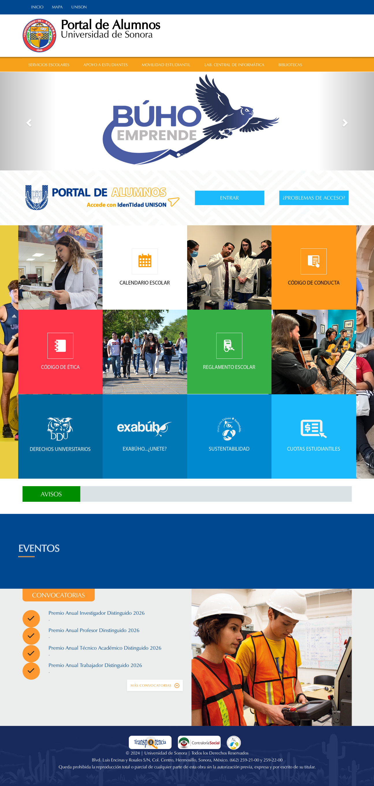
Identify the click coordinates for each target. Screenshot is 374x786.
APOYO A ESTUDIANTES (105, 64)
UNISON (79, 7)
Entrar (229, 198)
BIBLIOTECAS (290, 64)
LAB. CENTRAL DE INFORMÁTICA (234, 64)
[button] (28, 121)
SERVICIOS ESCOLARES (48, 64)
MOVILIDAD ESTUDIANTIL (166, 64)
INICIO (37, 7)
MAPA (57, 7)
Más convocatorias (155, 685)
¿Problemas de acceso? (314, 198)
